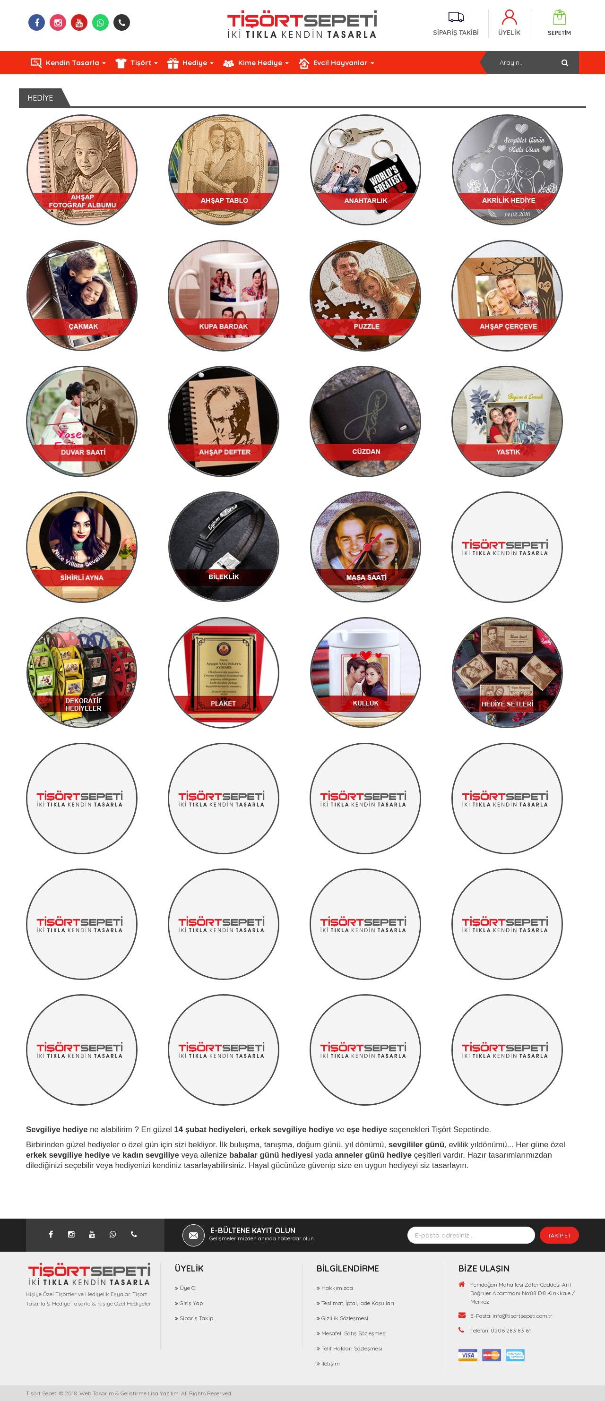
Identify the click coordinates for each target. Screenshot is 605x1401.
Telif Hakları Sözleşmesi (351, 1348)
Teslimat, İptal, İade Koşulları (357, 1302)
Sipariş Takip (196, 1318)
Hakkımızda (337, 1287)
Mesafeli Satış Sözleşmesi (354, 1333)
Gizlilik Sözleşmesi (344, 1318)
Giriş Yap (191, 1302)
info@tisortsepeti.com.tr (523, 1315)
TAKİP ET (559, 1235)
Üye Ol (188, 1287)
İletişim (330, 1363)
